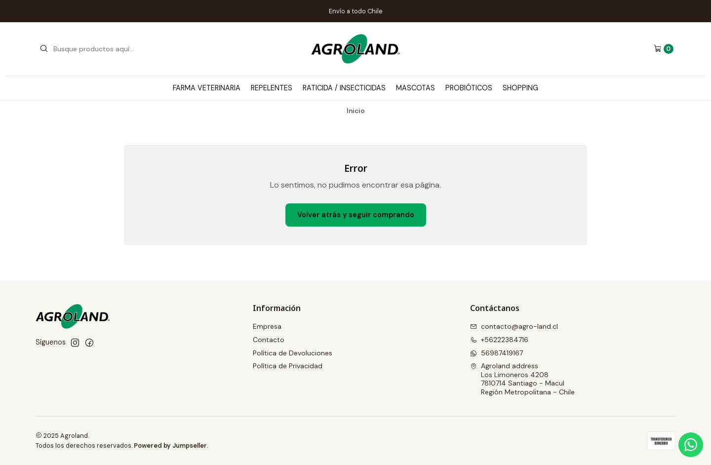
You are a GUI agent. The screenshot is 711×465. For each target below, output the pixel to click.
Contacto (268, 339)
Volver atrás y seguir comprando (355, 214)
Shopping (520, 87)
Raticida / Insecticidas (344, 87)
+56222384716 (499, 339)
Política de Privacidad (287, 365)
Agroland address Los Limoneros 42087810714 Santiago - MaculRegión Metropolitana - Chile (522, 378)
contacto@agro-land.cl (514, 326)
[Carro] (663, 49)
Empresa (267, 326)
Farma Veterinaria (206, 87)
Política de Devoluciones (292, 353)
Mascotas (415, 87)
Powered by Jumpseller (170, 445)
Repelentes (271, 87)
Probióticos (468, 87)
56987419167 (496, 353)
